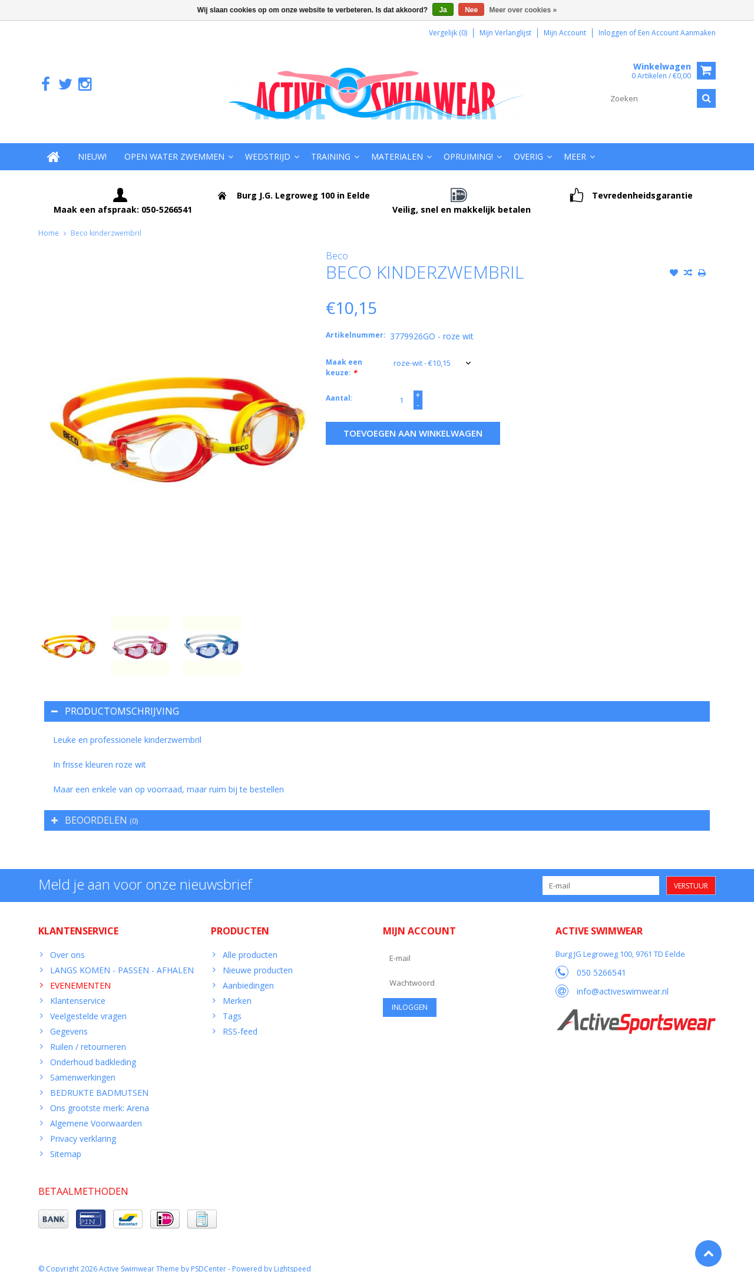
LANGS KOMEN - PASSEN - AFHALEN (122, 958)
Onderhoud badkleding (93, 1050)
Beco (337, 243)
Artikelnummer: (355, 324)
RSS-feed (240, 1019)
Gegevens (69, 1019)
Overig (528, 144)
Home (48, 221)
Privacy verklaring (83, 1126)
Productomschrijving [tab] (115, 699)
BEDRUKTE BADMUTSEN (99, 1080)
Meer (575, 144)
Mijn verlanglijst (505, 33)
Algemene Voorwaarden (96, 1111)
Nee (471, 10)
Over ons (67, 943)
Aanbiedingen (248, 973)
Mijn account (565, 33)
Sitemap (65, 1142)
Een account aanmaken (677, 33)
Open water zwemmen (174, 144)
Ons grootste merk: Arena (99, 1096)
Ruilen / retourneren (88, 1034)
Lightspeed (292, 1258)
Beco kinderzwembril (106, 221)
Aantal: (339, 387)
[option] (68, 634)
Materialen (397, 144)
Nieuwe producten (258, 958)
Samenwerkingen (82, 1065)
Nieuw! (92, 144)
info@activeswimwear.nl (623, 980)
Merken (237, 989)
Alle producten (250, 943)
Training (330, 144)
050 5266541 (601, 961)
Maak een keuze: (344, 356)
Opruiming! (468, 144)
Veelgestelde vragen (88, 1004)
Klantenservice (77, 989)
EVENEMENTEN (80, 973)
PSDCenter (208, 1258)
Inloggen (613, 33)
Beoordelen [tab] (94, 808)
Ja (443, 10)
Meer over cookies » (523, 10)
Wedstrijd (267, 144)
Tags (232, 1004)
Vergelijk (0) (448, 33)
